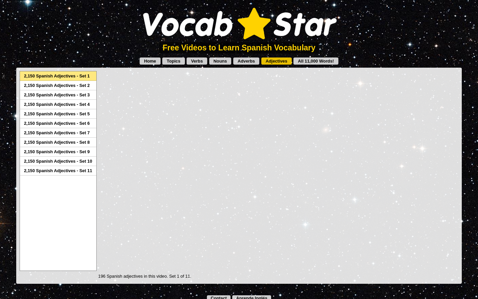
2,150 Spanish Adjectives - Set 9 (57, 151)
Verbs (197, 61)
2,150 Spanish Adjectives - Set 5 (57, 113)
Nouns (220, 61)
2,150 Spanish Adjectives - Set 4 (57, 104)
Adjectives (276, 61)
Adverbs (246, 61)
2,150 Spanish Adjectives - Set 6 (57, 123)
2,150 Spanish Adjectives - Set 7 (57, 132)
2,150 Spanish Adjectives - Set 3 (57, 94)
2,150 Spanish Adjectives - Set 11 (58, 170)
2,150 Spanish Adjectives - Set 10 (58, 161)
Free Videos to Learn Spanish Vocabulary (239, 47)
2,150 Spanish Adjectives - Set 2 (57, 85)
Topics (173, 61)
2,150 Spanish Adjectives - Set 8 (57, 142)
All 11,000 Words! (316, 61)
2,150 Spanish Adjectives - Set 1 (57, 75)
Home (150, 61)
